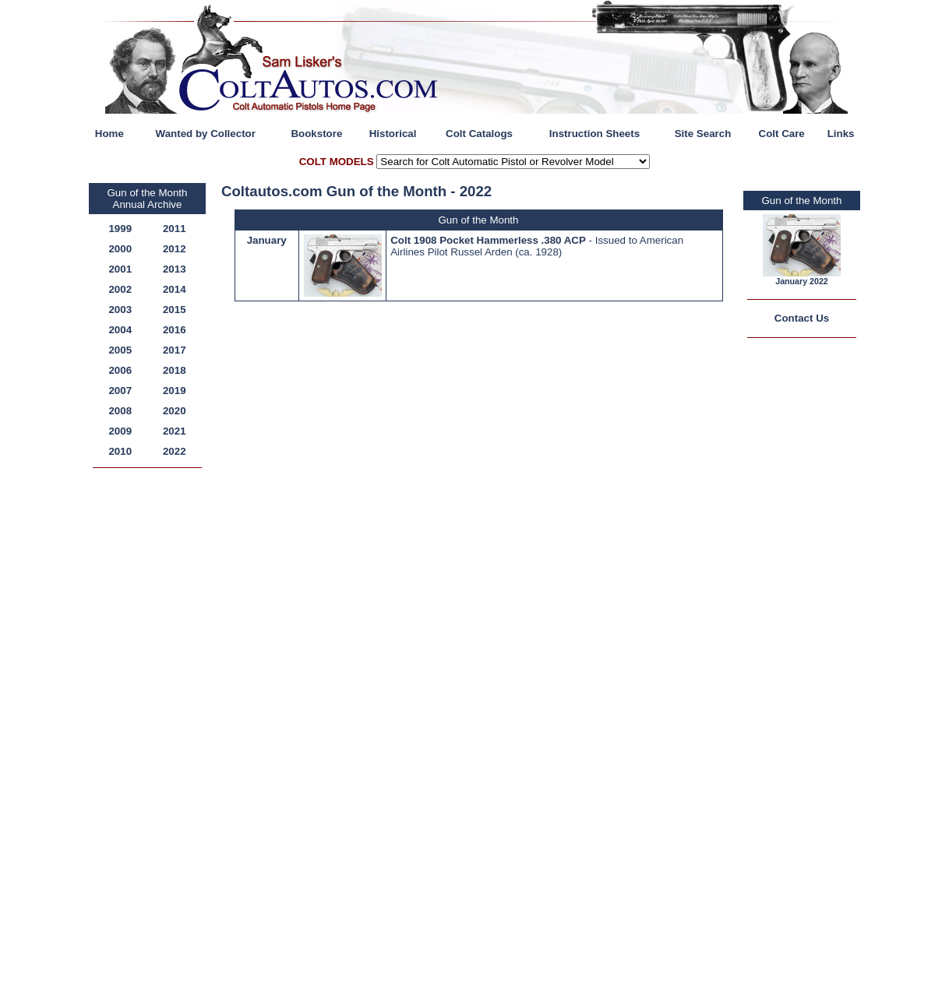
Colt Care (782, 133)
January (267, 240)
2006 (120, 370)
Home (109, 133)
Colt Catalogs (479, 133)
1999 (120, 228)
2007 (120, 390)
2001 (120, 269)
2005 (120, 350)
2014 (174, 289)
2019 (174, 390)
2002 (120, 289)
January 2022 (801, 281)
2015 (174, 309)
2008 (120, 411)
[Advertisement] (151, 710)
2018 (174, 370)
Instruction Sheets (594, 133)
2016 (174, 330)
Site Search (703, 133)
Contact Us (801, 318)
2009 (120, 431)
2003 (120, 309)
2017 (174, 350)
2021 (174, 431)
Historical (393, 133)
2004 (120, 330)
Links (841, 133)
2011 (174, 228)
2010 (120, 451)
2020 (174, 411)
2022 (174, 451)
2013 (174, 269)
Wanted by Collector (206, 133)
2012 (174, 249)
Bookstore (316, 133)
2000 (120, 249)
